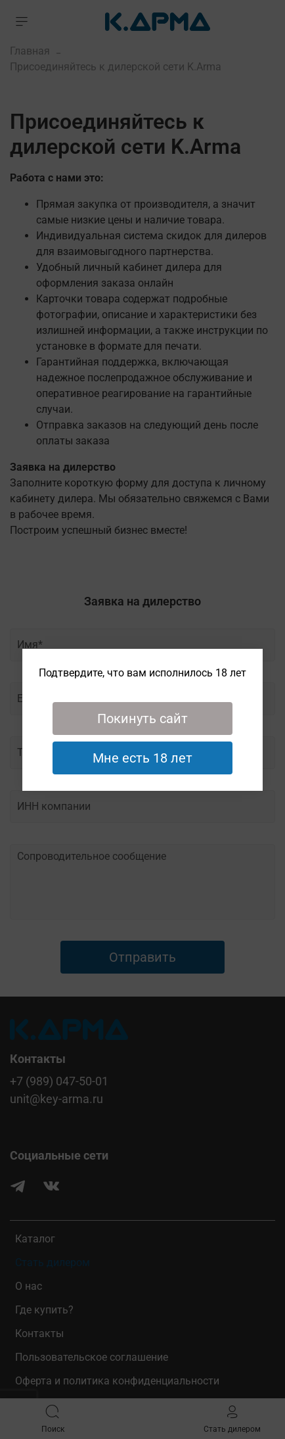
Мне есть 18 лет (142, 758)
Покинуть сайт (142, 718)
